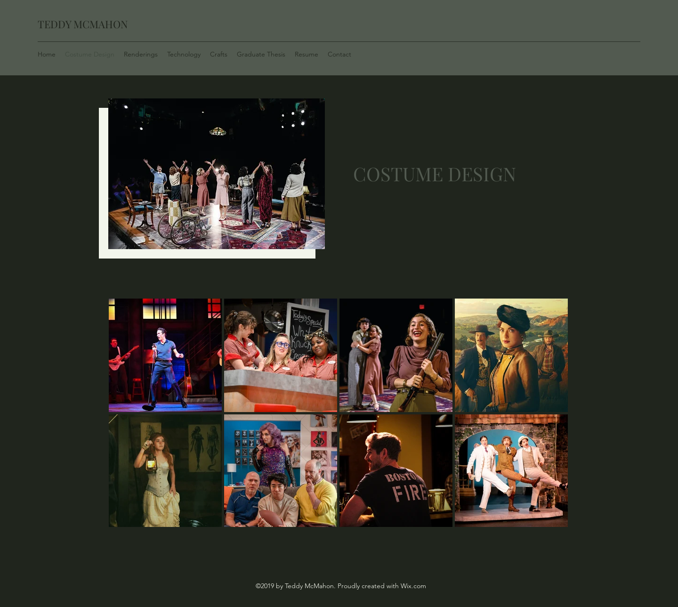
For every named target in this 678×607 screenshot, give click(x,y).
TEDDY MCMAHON (83, 24)
